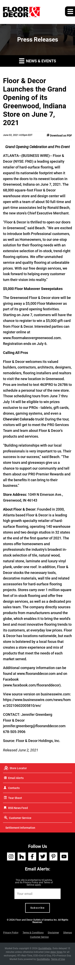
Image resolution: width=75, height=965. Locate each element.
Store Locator (18, 768)
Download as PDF (59, 135)
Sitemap (67, 932)
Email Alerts (16, 778)
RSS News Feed (18, 808)
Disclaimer (53, 932)
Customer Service (20, 818)
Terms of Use (58, 959)
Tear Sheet (15, 798)
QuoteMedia (44, 948)
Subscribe (37, 907)
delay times (56, 952)
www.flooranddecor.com (36, 673)
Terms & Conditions (33, 932)
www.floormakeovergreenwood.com (32, 338)
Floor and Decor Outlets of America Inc (36, 919)
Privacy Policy (30, 882)
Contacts (14, 788)
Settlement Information (20, 827)
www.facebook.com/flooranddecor (31, 685)
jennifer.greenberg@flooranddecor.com (34, 726)
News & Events (37, 60)
